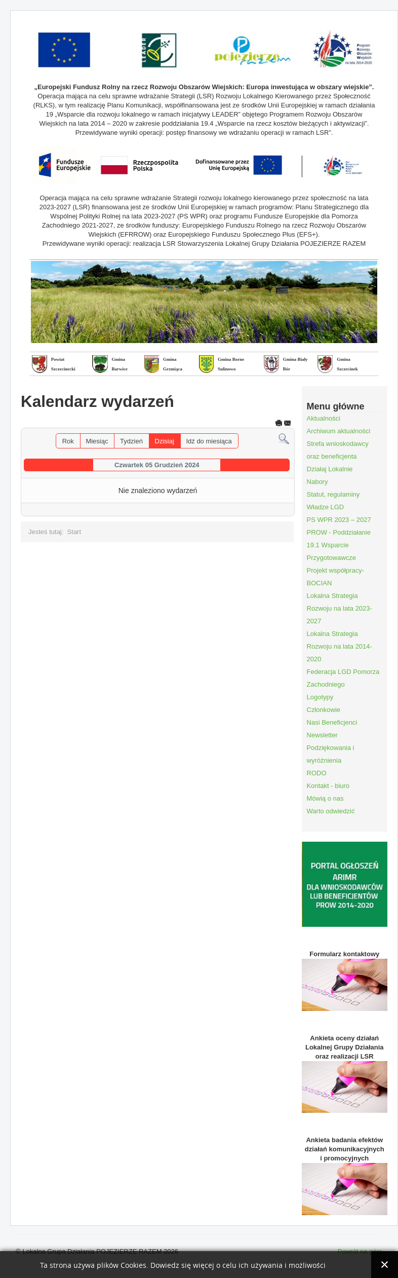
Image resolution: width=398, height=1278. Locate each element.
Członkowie (323, 709)
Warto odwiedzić (331, 811)
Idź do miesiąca (208, 441)
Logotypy (320, 697)
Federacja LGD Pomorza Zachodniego (343, 678)
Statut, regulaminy (333, 494)
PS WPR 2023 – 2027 (339, 519)
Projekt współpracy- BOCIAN (335, 577)
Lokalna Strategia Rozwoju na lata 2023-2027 (339, 608)
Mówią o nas (325, 798)
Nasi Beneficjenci (332, 722)
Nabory (317, 481)
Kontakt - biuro (328, 786)
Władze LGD (325, 507)
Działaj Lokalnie (330, 469)
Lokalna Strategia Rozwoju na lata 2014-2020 (339, 646)
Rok (68, 441)
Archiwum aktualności (339, 431)
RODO (317, 773)
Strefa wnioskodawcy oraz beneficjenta (338, 450)
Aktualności (323, 418)
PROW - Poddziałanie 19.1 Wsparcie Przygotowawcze (339, 545)
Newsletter (322, 735)
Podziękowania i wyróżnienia (330, 754)
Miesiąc (97, 441)
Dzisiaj (164, 441)
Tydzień (131, 441)
